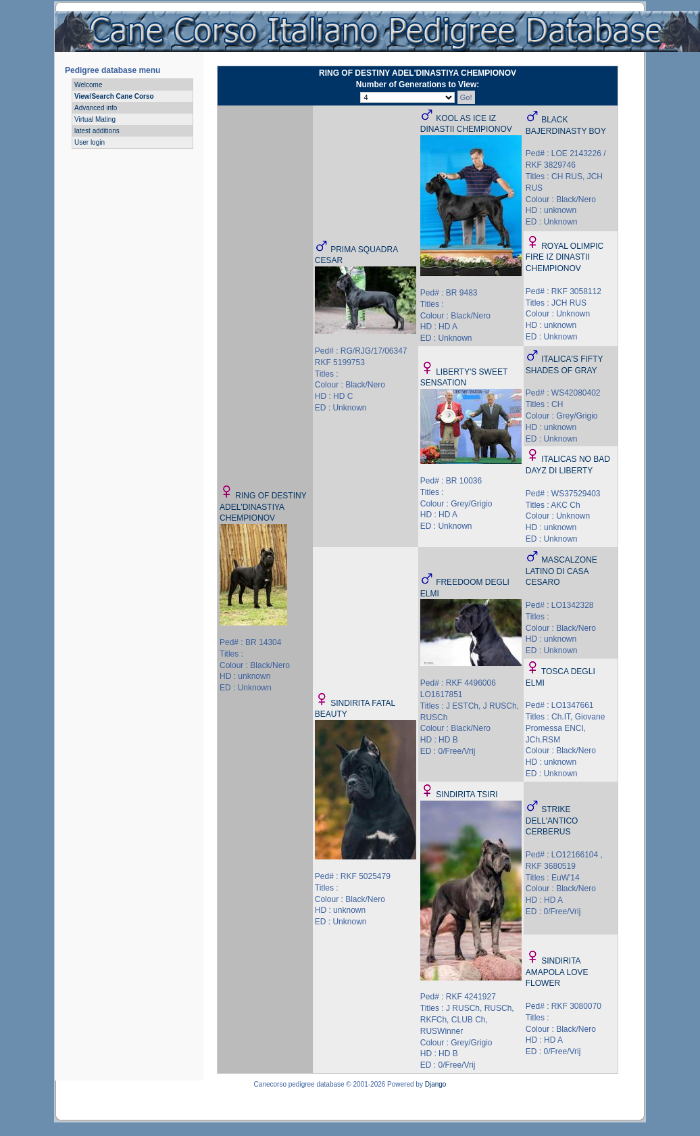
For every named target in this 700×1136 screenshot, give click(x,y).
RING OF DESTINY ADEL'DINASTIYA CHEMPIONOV (263, 507)
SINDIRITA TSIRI (467, 794)
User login (89, 142)
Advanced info (95, 108)
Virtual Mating (95, 119)
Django (436, 1084)
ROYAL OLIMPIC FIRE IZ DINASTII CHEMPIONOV (564, 257)
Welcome (88, 85)
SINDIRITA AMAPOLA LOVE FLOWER (557, 972)
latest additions (97, 131)
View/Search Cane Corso (114, 96)
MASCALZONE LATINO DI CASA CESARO (561, 571)
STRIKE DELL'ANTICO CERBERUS (552, 821)
